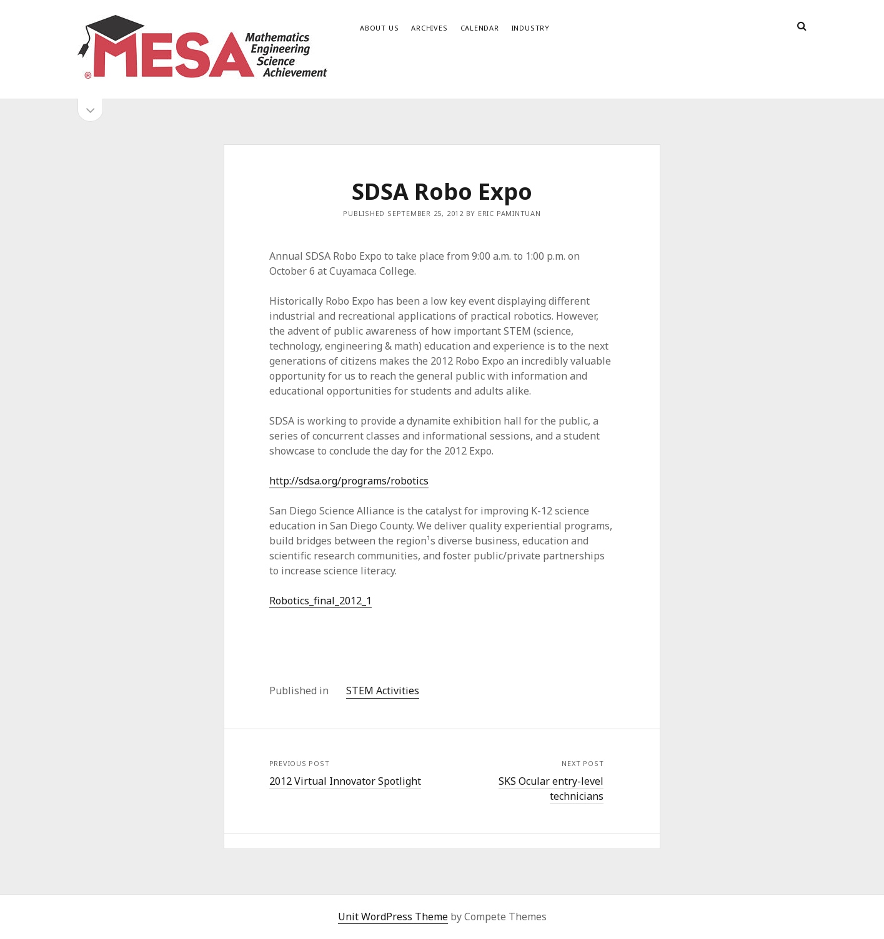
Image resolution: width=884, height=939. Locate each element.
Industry (531, 27)
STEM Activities (382, 690)
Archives (429, 27)
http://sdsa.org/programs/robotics (349, 481)
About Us (379, 27)
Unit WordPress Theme (393, 916)
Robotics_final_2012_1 (320, 600)
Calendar (479, 27)
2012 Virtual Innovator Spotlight (345, 781)
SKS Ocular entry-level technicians (551, 788)
